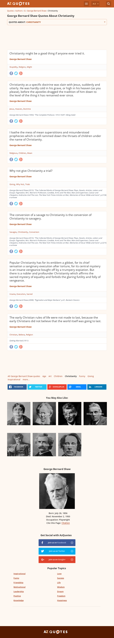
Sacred (30, 294)
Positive (17, 596)
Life (59, 582)
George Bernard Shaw (36, 10)
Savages (13, 232)
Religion (22, 67)
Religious (13, 153)
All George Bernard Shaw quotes (24, 376)
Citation (66, 523)
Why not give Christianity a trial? (31, 171)
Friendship (18, 582)
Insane (12, 294)
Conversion (34, 232)
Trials (27, 184)
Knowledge (19, 600)
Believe (22, 334)
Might (29, 67)
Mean (29, 153)
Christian (13, 334)
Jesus (12, 109)
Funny (82, 376)
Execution (21, 294)
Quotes (10, 10)
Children (22, 153)
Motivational (20, 587)
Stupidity (14, 67)
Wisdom (61, 587)
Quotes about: (57, 22)
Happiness (62, 600)
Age (44, 376)
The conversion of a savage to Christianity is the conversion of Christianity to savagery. (50, 216)
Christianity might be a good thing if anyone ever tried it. (47, 53)
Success (60, 578)
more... (26, 379)
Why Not (20, 184)
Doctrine (27, 109)
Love (59, 573)
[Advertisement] (57, 37)
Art (50, 376)
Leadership (19, 591)
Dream (60, 591)
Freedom (61, 596)
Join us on (57, 542)
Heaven (18, 109)
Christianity (23, 232)
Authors (18, 10)
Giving (12, 184)
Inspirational (14, 379)
